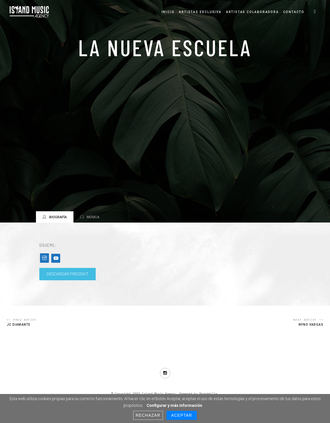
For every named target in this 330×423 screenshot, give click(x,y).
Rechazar (148, 415)
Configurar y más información (174, 405)
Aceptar (181, 415)
